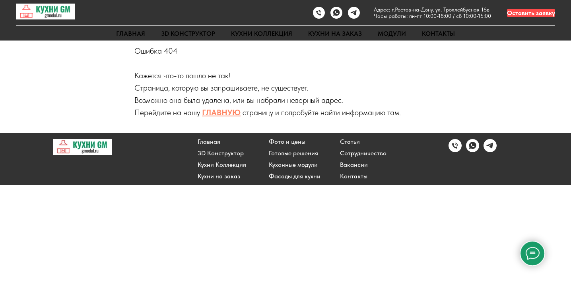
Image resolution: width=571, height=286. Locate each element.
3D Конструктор (221, 153)
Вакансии (354, 165)
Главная (209, 142)
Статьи (350, 142)
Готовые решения (293, 153)
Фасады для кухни (294, 176)
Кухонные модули (293, 165)
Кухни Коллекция (222, 165)
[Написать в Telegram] (490, 150)
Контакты (353, 176)
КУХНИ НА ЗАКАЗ (335, 33)
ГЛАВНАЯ (130, 33)
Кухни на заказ (219, 176)
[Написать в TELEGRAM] (354, 13)
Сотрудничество (363, 153)
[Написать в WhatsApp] (336, 13)
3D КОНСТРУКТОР (188, 33)
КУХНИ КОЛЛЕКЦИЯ (261, 33)
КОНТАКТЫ (438, 33)
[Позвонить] (319, 13)
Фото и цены (287, 142)
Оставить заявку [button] (531, 13)
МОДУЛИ (392, 33)
